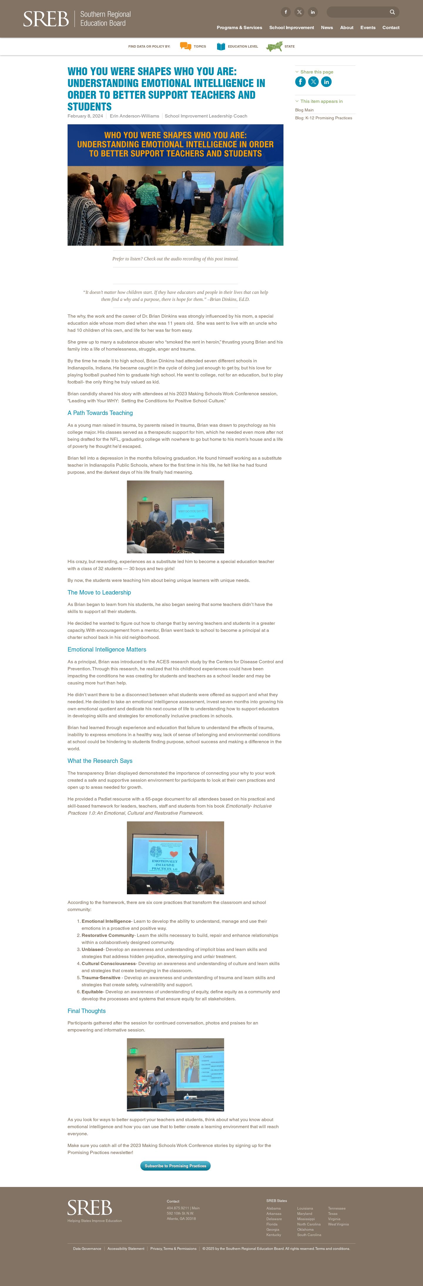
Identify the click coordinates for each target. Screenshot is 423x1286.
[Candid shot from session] (175, 516)
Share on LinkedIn (326, 81)
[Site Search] (392, 12)
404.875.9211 (178, 1208)
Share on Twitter (313, 81)
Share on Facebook (300, 81)
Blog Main (304, 110)
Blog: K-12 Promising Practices (323, 117)
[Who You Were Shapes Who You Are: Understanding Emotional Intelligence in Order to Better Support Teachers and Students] (175, 185)
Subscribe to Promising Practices (175, 1165)
